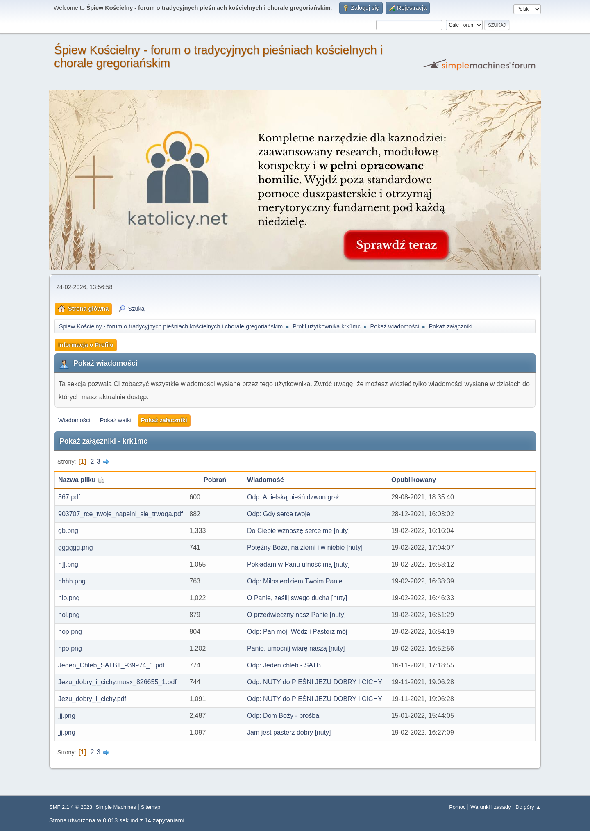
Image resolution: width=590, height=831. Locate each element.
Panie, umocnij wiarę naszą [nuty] (296, 648)
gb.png (68, 530)
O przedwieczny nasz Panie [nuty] (296, 614)
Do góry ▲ (528, 807)
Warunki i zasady (490, 807)
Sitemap (151, 807)
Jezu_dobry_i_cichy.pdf (92, 698)
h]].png (68, 564)
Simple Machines (115, 807)
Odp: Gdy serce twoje (278, 513)
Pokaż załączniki (164, 420)
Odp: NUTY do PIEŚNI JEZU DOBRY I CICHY (314, 681)
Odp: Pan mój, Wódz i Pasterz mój (297, 631)
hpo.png (70, 648)
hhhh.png (72, 581)
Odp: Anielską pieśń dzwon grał (292, 497)
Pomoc (457, 807)
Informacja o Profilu (85, 345)
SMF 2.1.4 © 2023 (70, 807)
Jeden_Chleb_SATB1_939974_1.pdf (111, 665)
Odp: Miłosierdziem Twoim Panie (295, 581)
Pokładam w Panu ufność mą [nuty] (298, 564)
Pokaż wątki (116, 420)
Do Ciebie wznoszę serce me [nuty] (298, 530)
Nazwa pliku (81, 479)
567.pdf (69, 497)
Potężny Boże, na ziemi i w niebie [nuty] (305, 547)
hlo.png (69, 597)
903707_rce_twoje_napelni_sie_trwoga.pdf (120, 513)
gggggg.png (75, 547)
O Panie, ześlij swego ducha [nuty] (297, 597)
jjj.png (66, 715)
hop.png (70, 631)
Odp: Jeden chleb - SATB (284, 665)
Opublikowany (413, 479)
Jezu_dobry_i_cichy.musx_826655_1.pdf (117, 681)
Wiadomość (265, 479)
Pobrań (215, 479)
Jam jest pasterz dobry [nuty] (289, 732)
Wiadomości (74, 420)
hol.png (69, 614)
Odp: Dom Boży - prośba (283, 715)
